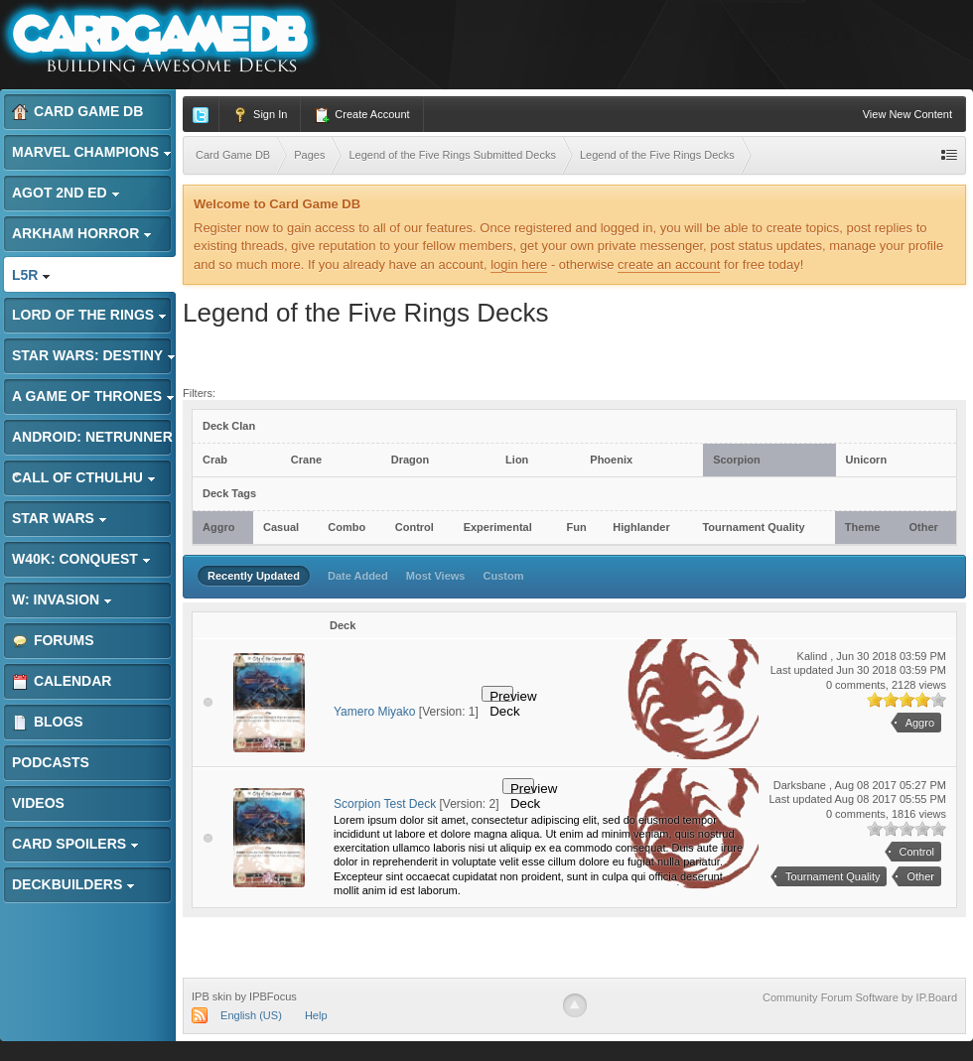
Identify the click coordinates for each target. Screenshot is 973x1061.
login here (518, 264)
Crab (215, 459)
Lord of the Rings (89, 315)
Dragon (410, 459)
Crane (306, 459)
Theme (862, 527)
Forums (53, 640)
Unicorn (867, 459)
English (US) (251, 1015)
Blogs (47, 722)
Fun (576, 527)
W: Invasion (62, 599)
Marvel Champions (92, 152)
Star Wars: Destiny (94, 355)
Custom (504, 576)
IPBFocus (273, 996)
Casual (281, 527)
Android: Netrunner (92, 442)
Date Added (358, 576)
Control (414, 527)
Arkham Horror (82, 233)
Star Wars (59, 518)
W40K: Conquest (81, 559)
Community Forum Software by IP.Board (860, 997)
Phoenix (611, 459)
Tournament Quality (753, 527)
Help (316, 1015)
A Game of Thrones (93, 396)
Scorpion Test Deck (385, 804)
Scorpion (737, 459)
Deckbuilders (73, 884)
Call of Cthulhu (84, 477)
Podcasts (50, 762)
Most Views (436, 576)
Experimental (498, 527)
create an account (669, 264)
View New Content (907, 114)
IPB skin (211, 996)
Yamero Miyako (374, 712)
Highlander (641, 527)
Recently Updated (254, 576)
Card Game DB (77, 111)
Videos (38, 803)
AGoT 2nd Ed (66, 192)
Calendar (61, 681)
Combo (346, 527)
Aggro (218, 527)
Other (922, 527)
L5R (31, 275)
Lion (516, 459)
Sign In (259, 115)
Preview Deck (501, 695)
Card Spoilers (75, 844)
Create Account (361, 115)
